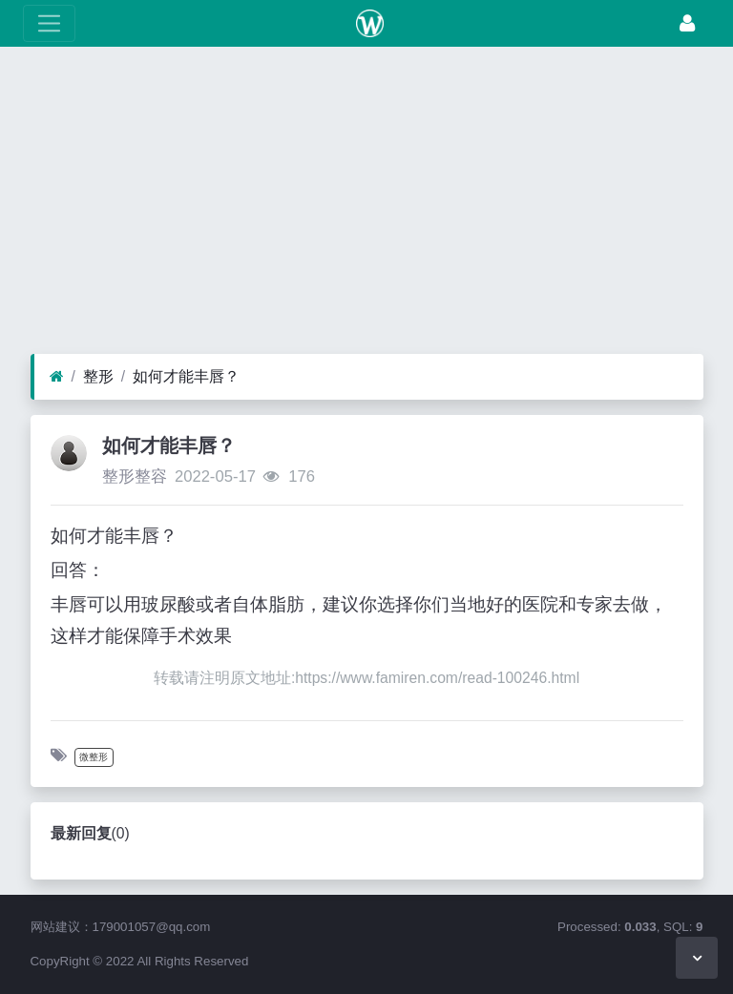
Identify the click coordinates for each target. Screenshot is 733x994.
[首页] (57, 376)
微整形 (93, 757)
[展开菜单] (49, 23)
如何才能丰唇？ (186, 376)
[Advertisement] (366, 205)
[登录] (687, 23)
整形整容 (134, 476)
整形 (98, 376)
